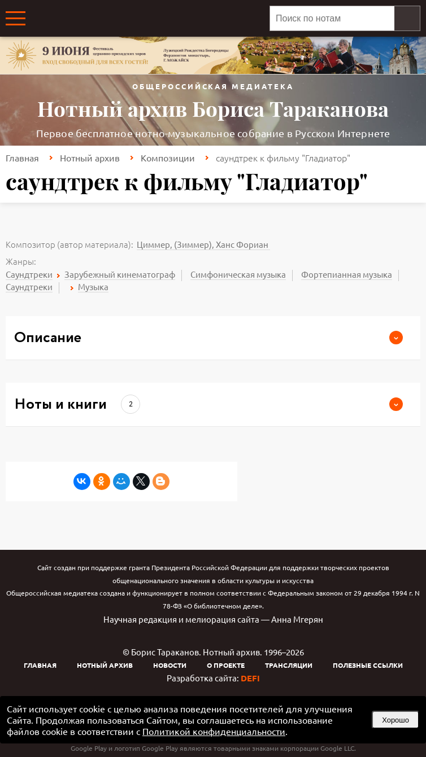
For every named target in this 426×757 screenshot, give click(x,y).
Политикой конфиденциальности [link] (213, 731)
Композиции (168, 157)
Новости (169, 665)
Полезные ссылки (368, 665)
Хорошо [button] (395, 720)
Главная (22, 157)
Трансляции (288, 665)
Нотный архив (90, 157)
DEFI (250, 678)
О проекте (226, 665)
